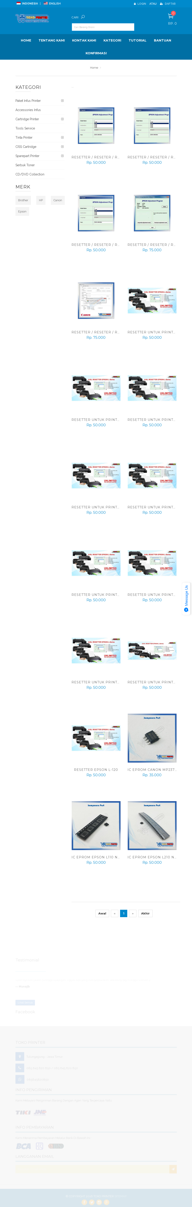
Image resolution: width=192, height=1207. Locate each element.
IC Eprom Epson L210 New (154, 857)
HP (41, 200)
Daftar (168, 3)
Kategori (112, 40)
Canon (58, 200)
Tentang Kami (52, 40)
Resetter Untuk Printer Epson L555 (108, 595)
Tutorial (138, 40)
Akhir (145, 913)
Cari (74, 17)
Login (140, 3)
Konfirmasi (96, 53)
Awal (102, 913)
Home (26, 40)
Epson (22, 211)
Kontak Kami (84, 40)
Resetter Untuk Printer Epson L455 (108, 682)
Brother (23, 200)
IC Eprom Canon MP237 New (156, 770)
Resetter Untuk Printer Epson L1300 (109, 420)
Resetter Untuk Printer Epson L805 (109, 507)
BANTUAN (162, 40)
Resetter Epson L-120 (96, 770)
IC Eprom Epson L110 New (97, 857)
